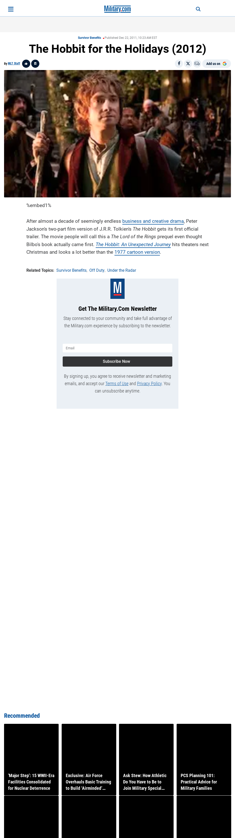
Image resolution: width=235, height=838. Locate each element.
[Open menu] (10, 9)
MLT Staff (14, 63)
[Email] (197, 64)
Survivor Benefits (89, 38)
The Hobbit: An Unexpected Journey (133, 244)
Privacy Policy (149, 383)
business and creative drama (153, 221)
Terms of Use (116, 383)
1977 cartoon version (137, 252)
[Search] (197, 9)
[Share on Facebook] (179, 64)
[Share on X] (188, 64)
